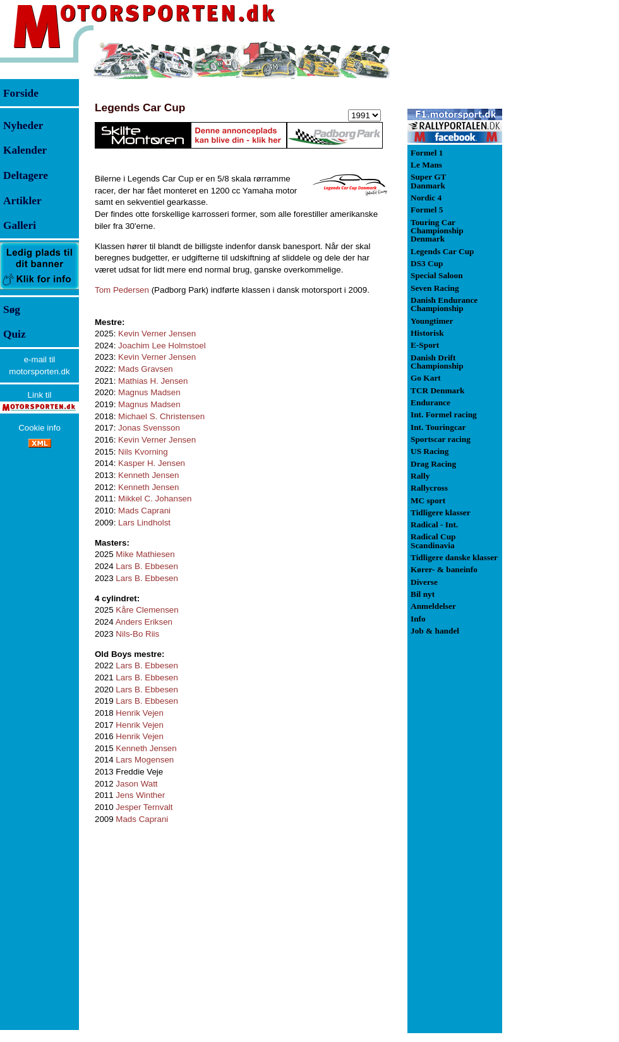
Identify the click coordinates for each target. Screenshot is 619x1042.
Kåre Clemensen (147, 610)
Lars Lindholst (144, 522)
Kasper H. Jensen (151, 463)
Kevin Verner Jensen (157, 333)
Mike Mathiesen (145, 554)
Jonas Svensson (149, 427)
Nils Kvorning (143, 452)
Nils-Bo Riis (137, 634)
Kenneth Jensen (148, 475)
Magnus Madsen (149, 392)
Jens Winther (140, 795)
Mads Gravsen (145, 369)
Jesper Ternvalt (144, 807)
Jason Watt (136, 783)
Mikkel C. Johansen (154, 498)
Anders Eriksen (144, 622)
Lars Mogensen (145, 759)
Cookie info (39, 427)
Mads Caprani (144, 510)
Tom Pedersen (122, 290)
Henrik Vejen (140, 713)
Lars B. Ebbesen (147, 566)
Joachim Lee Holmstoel (162, 345)
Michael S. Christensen (161, 416)
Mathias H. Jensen (153, 381)
